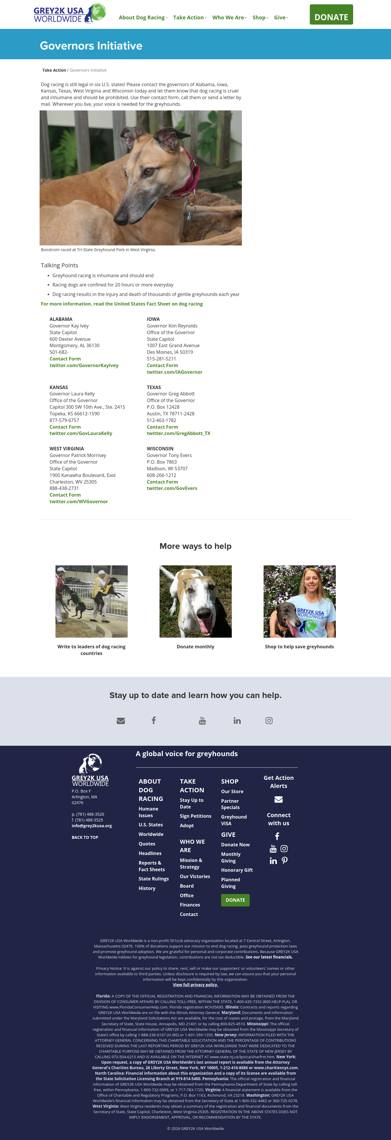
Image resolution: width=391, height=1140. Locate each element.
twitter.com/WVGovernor (79, 501)
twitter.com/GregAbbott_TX (178, 433)
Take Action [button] (190, 17)
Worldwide (151, 834)
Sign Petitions (196, 816)
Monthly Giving (230, 857)
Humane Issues (148, 812)
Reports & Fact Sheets (152, 866)
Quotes (147, 844)
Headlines (150, 853)
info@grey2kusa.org (92, 825)
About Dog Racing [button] (143, 17)
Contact (189, 914)
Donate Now (235, 844)
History (147, 888)
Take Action (54, 70)
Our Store (232, 791)
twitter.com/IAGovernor (174, 372)
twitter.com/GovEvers (172, 488)
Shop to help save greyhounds (299, 646)
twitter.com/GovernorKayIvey (84, 365)
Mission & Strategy (191, 863)
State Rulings (154, 879)
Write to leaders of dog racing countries (91, 649)
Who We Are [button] (229, 17)
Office (187, 895)
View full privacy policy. (195, 984)
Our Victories (195, 876)
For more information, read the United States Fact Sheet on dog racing (122, 304)
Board (187, 886)
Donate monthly (195, 646)
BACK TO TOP (85, 837)
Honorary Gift (237, 870)
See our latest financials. (269, 957)
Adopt (187, 825)
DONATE (235, 900)
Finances (190, 905)
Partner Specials (230, 804)
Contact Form (65, 359)
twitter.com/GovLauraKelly (81, 433)
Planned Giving (230, 882)
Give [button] (281, 17)
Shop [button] (260, 17)
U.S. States (151, 824)
